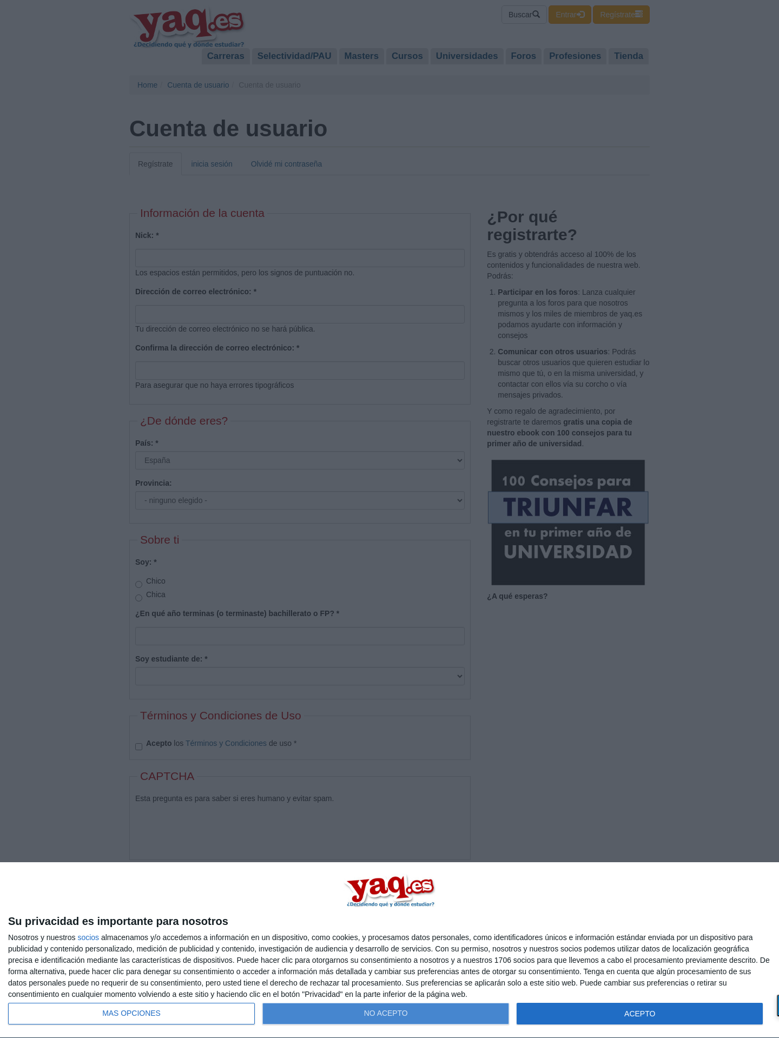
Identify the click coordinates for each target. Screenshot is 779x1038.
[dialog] (389, 950)
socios (88, 937)
